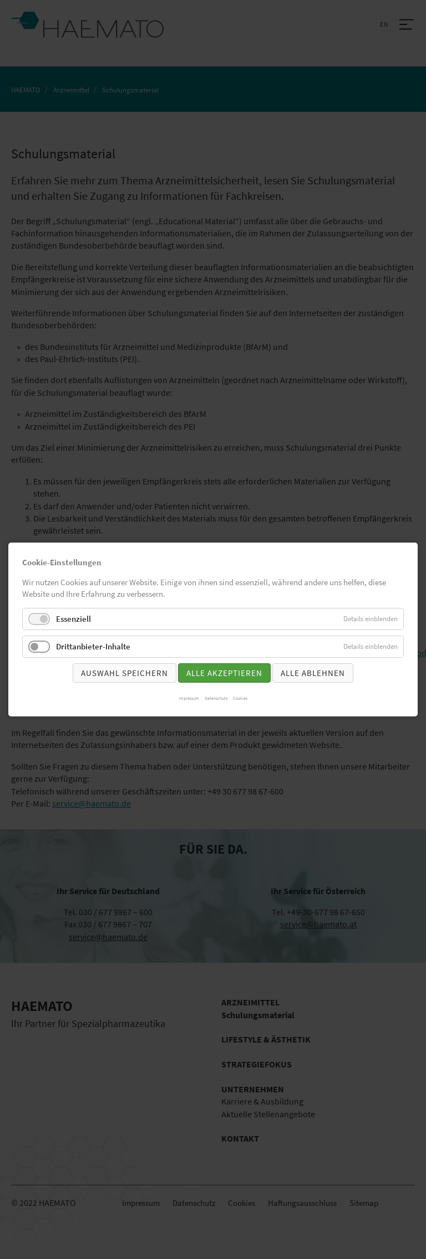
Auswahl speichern (124, 673)
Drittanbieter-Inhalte (93, 646)
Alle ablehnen (313, 673)
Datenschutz (216, 698)
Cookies (240, 698)
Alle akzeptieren (224, 673)
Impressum (189, 698)
